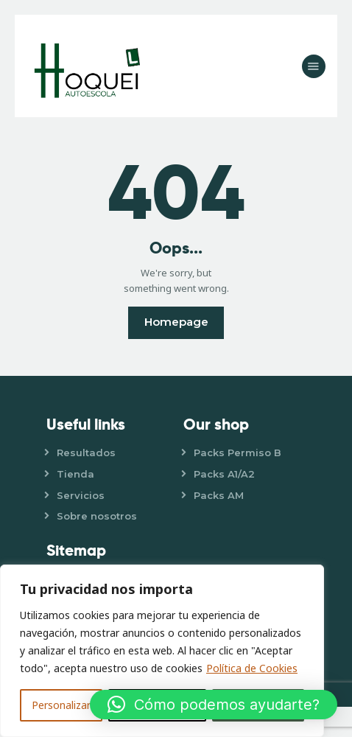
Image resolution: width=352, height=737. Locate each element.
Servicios (81, 495)
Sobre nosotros (97, 516)
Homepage (176, 322)
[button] (213, 704)
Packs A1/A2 (224, 474)
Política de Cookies (252, 668)
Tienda (75, 474)
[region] (162, 651)
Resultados (86, 452)
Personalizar (61, 705)
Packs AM (219, 495)
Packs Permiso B (237, 452)
